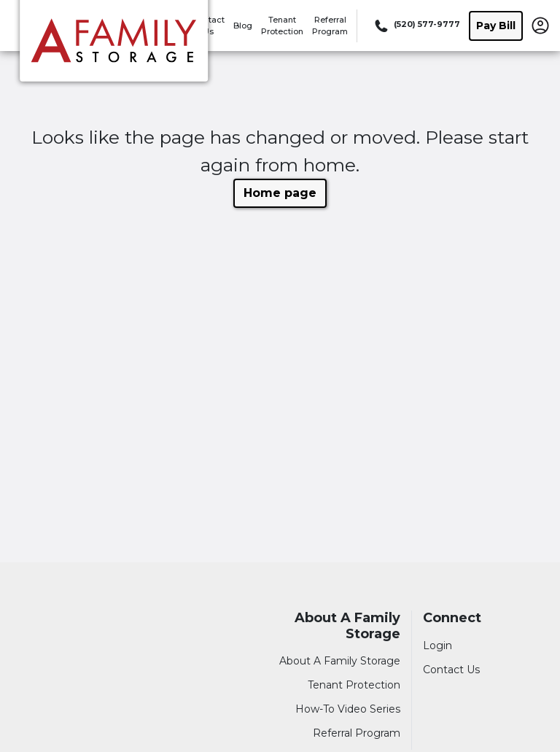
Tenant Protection (354, 684)
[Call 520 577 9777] (416, 25)
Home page (280, 193)
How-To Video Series (347, 709)
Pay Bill (496, 25)
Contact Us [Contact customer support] (451, 669)
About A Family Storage (347, 626)
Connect (452, 618)
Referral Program (356, 733)
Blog (242, 25)
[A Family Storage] (114, 46)
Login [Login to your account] (437, 645)
